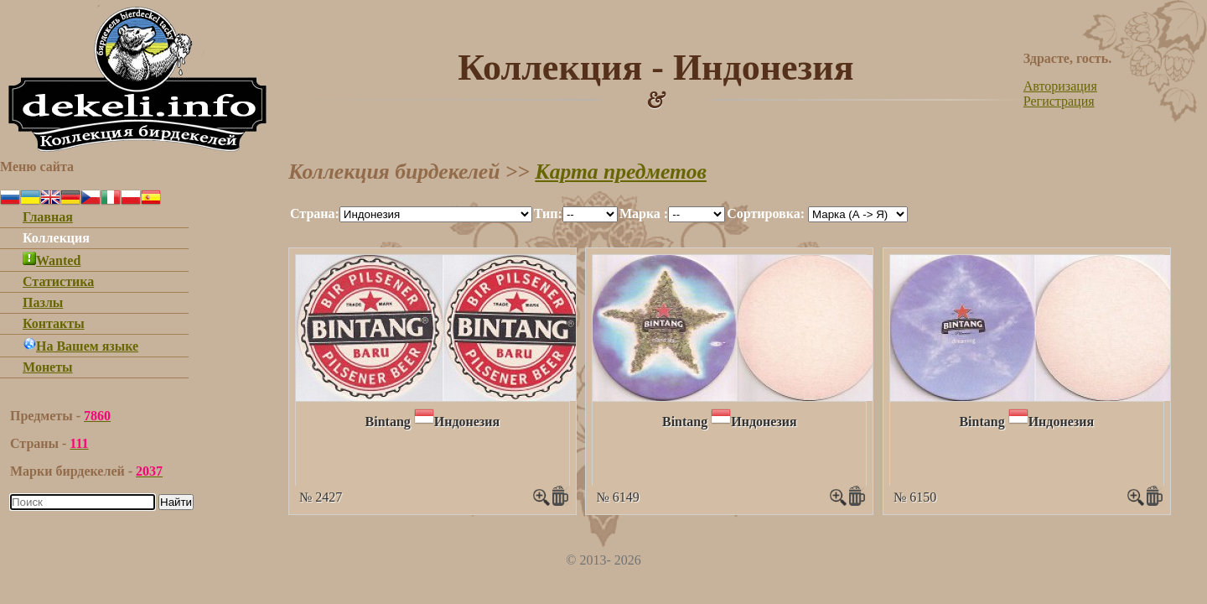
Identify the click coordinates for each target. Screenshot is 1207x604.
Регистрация (1059, 101)
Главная (48, 217)
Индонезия (467, 421)
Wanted (51, 260)
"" (435, 214)
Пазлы (43, 302)
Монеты (48, 367)
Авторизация (1060, 86)
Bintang (388, 421)
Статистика (58, 281)
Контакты (54, 323)
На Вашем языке (80, 346)
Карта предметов (621, 171)
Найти (176, 502)
